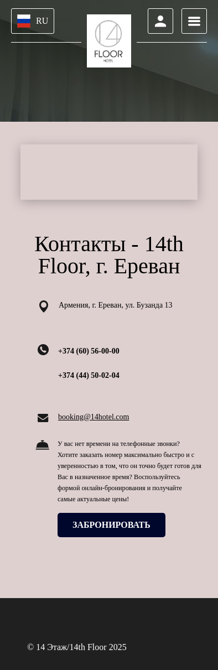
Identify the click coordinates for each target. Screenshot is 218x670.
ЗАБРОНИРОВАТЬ (111, 524)
